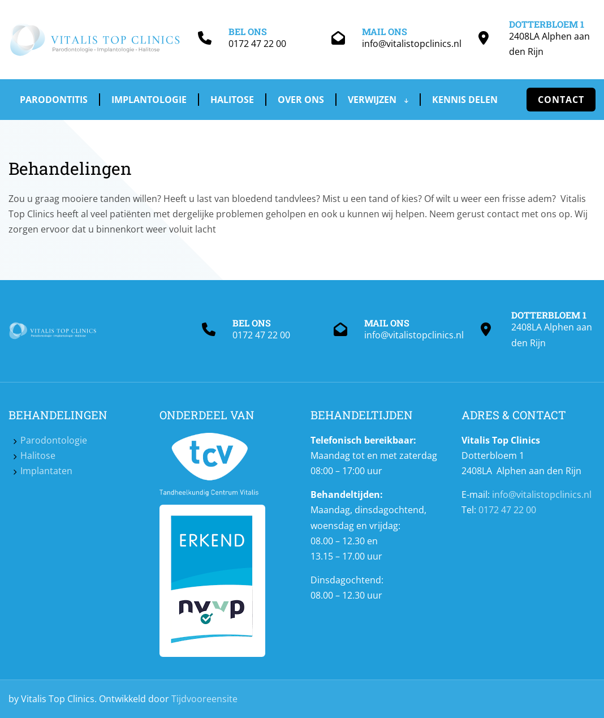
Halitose (232, 99)
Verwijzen (378, 99)
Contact (561, 99)
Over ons (301, 99)
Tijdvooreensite (204, 699)
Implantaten (46, 471)
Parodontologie (53, 440)
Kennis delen (465, 99)
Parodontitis (54, 99)
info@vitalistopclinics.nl (411, 43)
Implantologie (149, 99)
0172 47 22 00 (257, 43)
